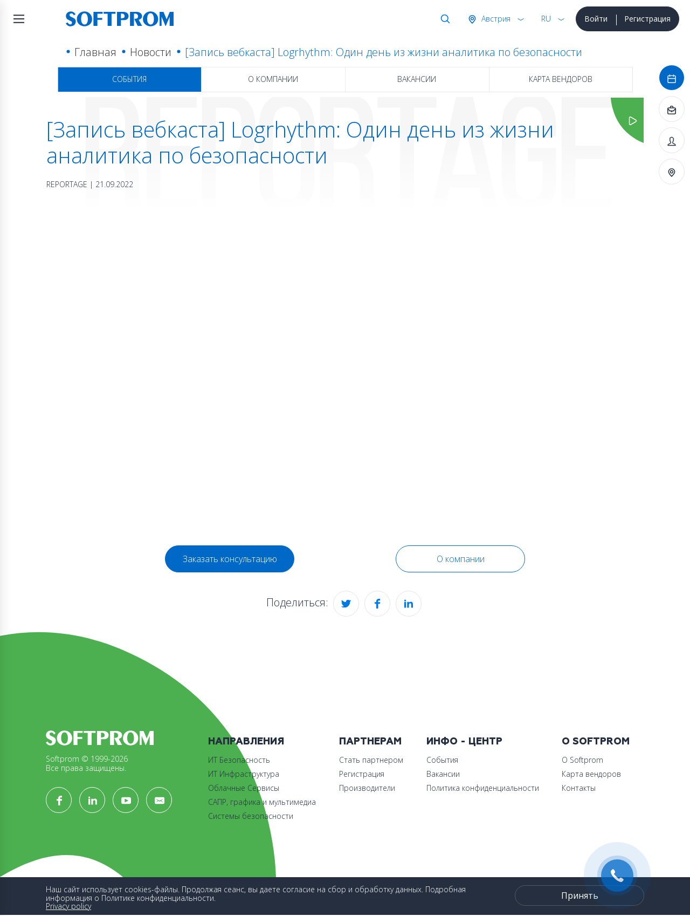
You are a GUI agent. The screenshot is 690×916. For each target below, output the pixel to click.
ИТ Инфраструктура (243, 774)
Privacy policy (68, 906)
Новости (150, 52)
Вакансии (416, 79)
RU (546, 18)
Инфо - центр (464, 741)
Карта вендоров (560, 79)
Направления (246, 741)
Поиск (443, 18)
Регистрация (647, 18)
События (129, 79)
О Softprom (596, 741)
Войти (596, 18)
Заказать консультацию (230, 559)
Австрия (494, 18)
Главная (95, 52)
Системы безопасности (250, 816)
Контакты (579, 788)
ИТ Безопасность (239, 760)
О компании (273, 79)
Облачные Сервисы (243, 788)
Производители (367, 788)
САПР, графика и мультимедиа (262, 802)
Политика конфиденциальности (482, 788)
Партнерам (370, 741)
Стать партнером (371, 760)
